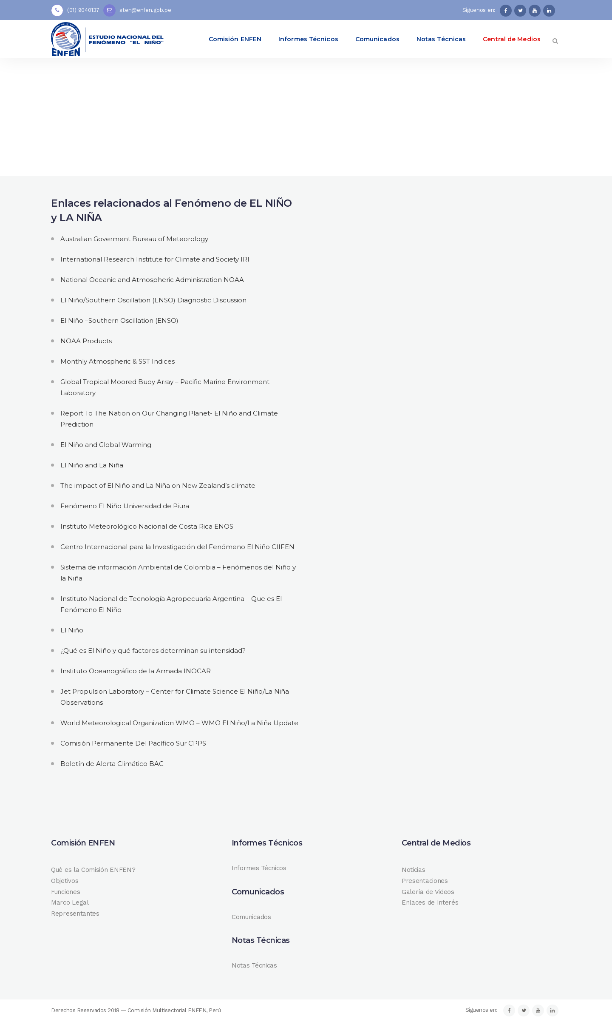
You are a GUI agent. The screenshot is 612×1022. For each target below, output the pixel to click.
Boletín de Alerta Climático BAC (112, 764)
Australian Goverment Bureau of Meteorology (134, 239)
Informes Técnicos (259, 868)
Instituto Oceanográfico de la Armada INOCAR (135, 671)
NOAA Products (86, 341)
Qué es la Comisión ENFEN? (93, 870)
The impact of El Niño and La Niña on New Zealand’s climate (157, 485)
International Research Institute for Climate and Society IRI (154, 259)
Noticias (413, 870)
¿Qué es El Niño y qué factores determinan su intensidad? (153, 650)
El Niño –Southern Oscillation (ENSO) (119, 320)
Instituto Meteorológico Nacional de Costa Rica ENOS (146, 526)
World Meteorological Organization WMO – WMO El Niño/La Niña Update (179, 723)
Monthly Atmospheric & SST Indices (117, 361)
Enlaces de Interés (430, 902)
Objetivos (64, 881)
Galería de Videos (428, 892)
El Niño (71, 630)
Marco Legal (70, 902)
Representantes (75, 913)
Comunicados (251, 917)
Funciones (65, 892)
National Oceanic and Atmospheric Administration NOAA (152, 280)
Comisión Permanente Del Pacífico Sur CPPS (133, 743)
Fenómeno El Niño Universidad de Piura (124, 506)
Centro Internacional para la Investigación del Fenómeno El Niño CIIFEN (177, 547)
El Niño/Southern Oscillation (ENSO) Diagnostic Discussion (153, 300)
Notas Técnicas (254, 965)
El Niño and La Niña (91, 465)
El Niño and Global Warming (105, 445)
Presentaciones (425, 881)
